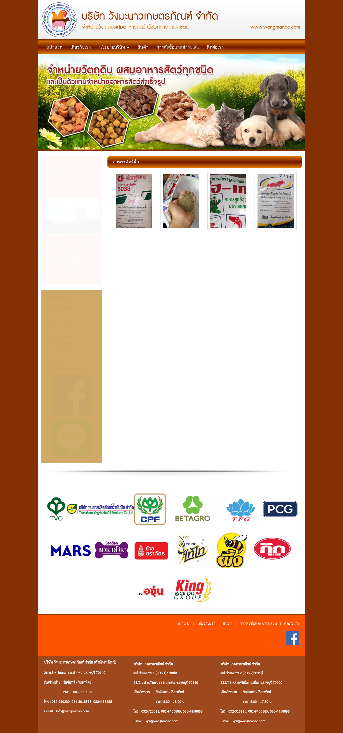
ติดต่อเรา (215, 47)
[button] (58, 102)
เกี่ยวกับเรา (80, 47)
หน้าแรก (54, 47)
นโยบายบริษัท (114, 47)
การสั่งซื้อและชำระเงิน (177, 47)
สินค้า (142, 47)
